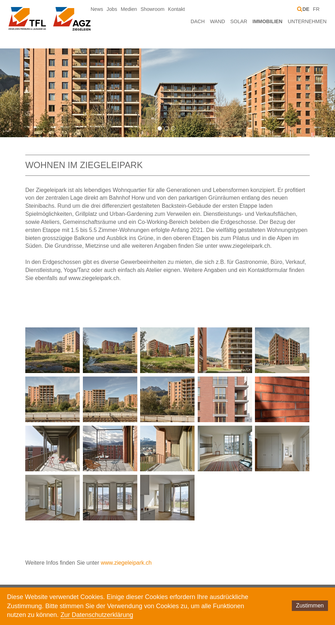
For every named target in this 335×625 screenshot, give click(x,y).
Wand (217, 21)
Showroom (152, 9)
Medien (129, 9)
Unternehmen (307, 21)
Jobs (112, 9)
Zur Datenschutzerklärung (96, 614)
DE (305, 9)
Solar (238, 21)
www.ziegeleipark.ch (126, 563)
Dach (198, 21)
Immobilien (267, 21)
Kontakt (176, 9)
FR (316, 9)
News (97, 9)
